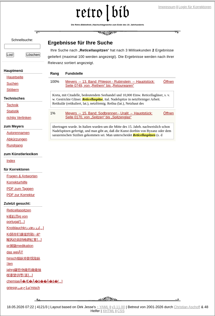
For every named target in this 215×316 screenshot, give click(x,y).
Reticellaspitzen (18, 210)
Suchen (12, 84)
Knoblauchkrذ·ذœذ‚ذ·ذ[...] (25, 228)
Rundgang (14, 145)
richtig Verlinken (18, 118)
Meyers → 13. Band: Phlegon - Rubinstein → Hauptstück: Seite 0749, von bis (110, 84)
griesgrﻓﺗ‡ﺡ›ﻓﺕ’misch (23, 288)
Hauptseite (14, 77)
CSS (121, 311)
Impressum (167, 7)
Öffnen (168, 82)
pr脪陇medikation (19, 246)
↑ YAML (103, 307)
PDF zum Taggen (19, 189)
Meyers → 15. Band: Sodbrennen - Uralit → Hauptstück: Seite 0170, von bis (109, 115)
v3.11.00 (118, 307)
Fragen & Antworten (21, 176)
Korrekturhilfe (16, 182)
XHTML (108, 311)
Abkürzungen (16, 139)
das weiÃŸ (14, 252)
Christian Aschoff (187, 307)
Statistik (12, 111)
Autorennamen (17, 133)
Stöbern (12, 90)
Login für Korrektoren (194, 7)
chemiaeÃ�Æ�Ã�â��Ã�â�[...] (34, 281)
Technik (12, 105)
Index (10, 161)
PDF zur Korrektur (20, 195)
